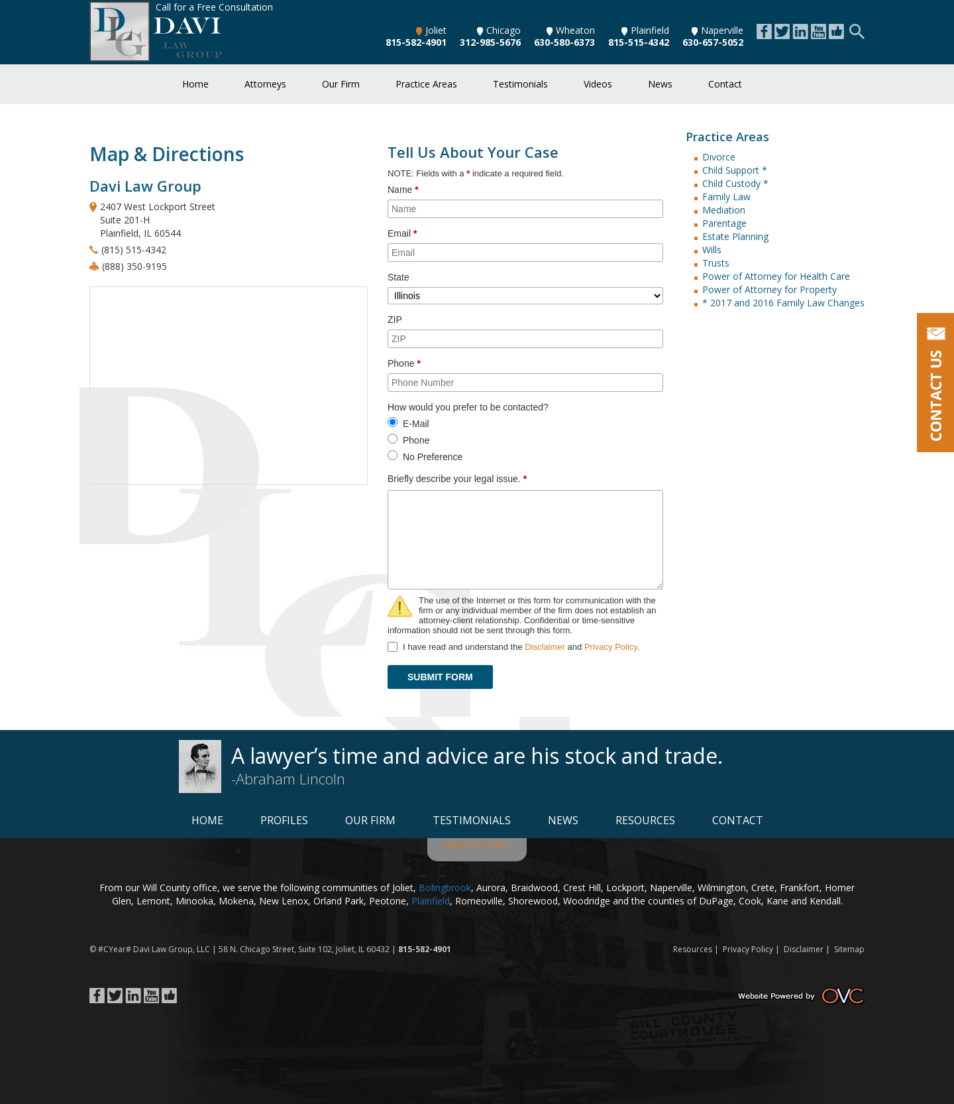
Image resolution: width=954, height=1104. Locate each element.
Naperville (717, 30)
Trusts (715, 263)
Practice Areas (426, 84)
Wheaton (571, 30)
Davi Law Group (163, 949)
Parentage (724, 223)
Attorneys (265, 84)
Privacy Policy (610, 647)
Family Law (726, 196)
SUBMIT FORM (440, 677)
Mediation (723, 210)
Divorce (718, 157)
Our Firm (341, 84)
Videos (598, 84)
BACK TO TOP (477, 844)
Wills (711, 249)
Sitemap (849, 949)
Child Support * (734, 170)
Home (195, 84)
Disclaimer (545, 647)
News (660, 84)
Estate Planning (735, 236)
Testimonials (520, 84)
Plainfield (645, 30)
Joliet (431, 30)
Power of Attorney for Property (769, 289)
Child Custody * (735, 183)
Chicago (499, 30)
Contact (725, 84)
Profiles (284, 820)
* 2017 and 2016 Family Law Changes (783, 302)
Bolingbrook (445, 887)
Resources (645, 820)
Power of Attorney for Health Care (776, 276)
